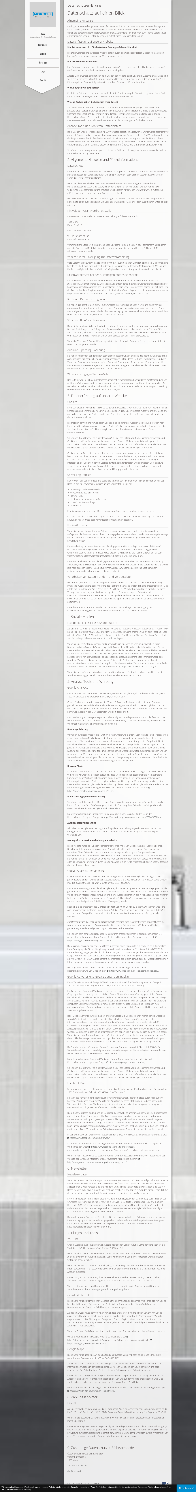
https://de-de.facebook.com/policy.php (139, 666)
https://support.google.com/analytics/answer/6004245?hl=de (133, 817)
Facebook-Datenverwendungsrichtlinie (120, 1122)
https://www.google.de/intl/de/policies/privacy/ (92, 1390)
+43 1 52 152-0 (79, 1465)
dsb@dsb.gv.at (74, 1471)
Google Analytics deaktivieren (107, 808)
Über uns (43, 62)
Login (43, 71)
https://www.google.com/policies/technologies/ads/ (133, 970)
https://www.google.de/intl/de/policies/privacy (107, 1289)
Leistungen (42, 44)
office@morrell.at (82, 239)
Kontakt (43, 80)
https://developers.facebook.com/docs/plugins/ (100, 638)
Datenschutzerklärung (22, 1489)
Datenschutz (94, 1483)
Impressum (81, 1483)
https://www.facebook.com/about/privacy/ (90, 1137)
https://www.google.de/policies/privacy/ (127, 1062)
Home (43, 35)
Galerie (43, 53)
